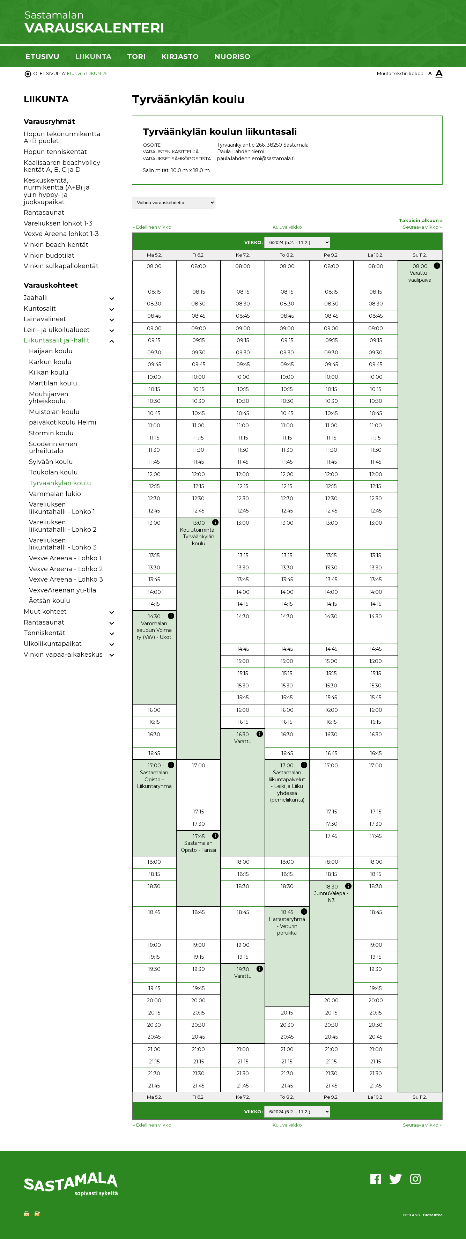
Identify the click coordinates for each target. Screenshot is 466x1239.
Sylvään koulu (51, 462)
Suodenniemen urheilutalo (53, 447)
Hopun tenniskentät (55, 152)
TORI (136, 56)
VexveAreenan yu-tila (62, 590)
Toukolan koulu (53, 472)
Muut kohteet (45, 611)
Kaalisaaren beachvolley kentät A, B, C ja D (62, 166)
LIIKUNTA (93, 56)
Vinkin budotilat (49, 255)
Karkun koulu (50, 362)
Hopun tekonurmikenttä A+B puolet (62, 137)
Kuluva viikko (287, 227)
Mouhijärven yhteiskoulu (48, 397)
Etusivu (75, 73)
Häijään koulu (51, 351)
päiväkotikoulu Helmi (62, 422)
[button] (112, 299)
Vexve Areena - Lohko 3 (66, 579)
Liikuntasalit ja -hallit (56, 340)
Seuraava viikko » (422, 227)
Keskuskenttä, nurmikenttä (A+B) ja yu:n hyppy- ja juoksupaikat (57, 191)
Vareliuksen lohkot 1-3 (58, 223)
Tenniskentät (44, 633)
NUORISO (232, 56)
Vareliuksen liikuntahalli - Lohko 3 (63, 544)
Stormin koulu (51, 433)
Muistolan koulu (54, 412)
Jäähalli (36, 298)
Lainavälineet (45, 319)
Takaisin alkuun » (421, 220)
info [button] (437, 266)
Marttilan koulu (53, 383)
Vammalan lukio (55, 494)
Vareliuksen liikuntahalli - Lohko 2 (63, 525)
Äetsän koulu (49, 601)
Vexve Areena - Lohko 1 (65, 558)
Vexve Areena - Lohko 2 (66, 569)
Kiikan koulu (48, 372)
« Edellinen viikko (152, 227)
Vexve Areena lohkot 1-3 (61, 234)
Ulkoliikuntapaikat (53, 644)
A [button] (430, 73)
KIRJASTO (180, 56)
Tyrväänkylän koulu (60, 483)
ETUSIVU (42, 56)
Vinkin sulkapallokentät (61, 266)
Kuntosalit (40, 308)
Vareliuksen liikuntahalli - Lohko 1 (62, 508)
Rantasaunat (44, 212)
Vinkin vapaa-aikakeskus (63, 654)
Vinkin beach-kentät (56, 245)
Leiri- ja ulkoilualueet (57, 330)
